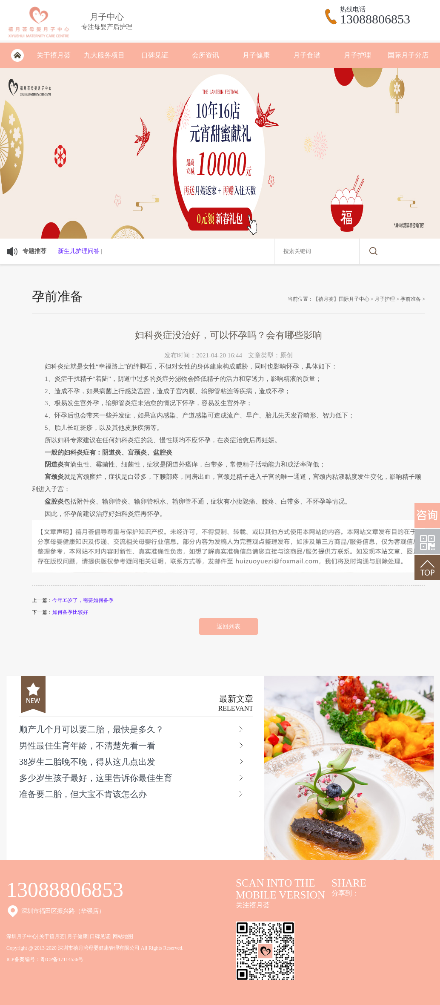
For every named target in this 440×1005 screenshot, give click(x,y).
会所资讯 (205, 55)
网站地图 (123, 936)
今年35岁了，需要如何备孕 (83, 600)
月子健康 (256, 55)
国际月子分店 (408, 55)
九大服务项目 (104, 55)
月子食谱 (306, 55)
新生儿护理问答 (79, 251)
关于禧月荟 (54, 55)
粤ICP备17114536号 (61, 959)
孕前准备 (410, 299)
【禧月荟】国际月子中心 (341, 299)
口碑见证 (155, 55)
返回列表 (228, 626)
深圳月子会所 (17, 55)
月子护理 (357, 55)
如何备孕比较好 (70, 612)
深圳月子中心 (21, 936)
